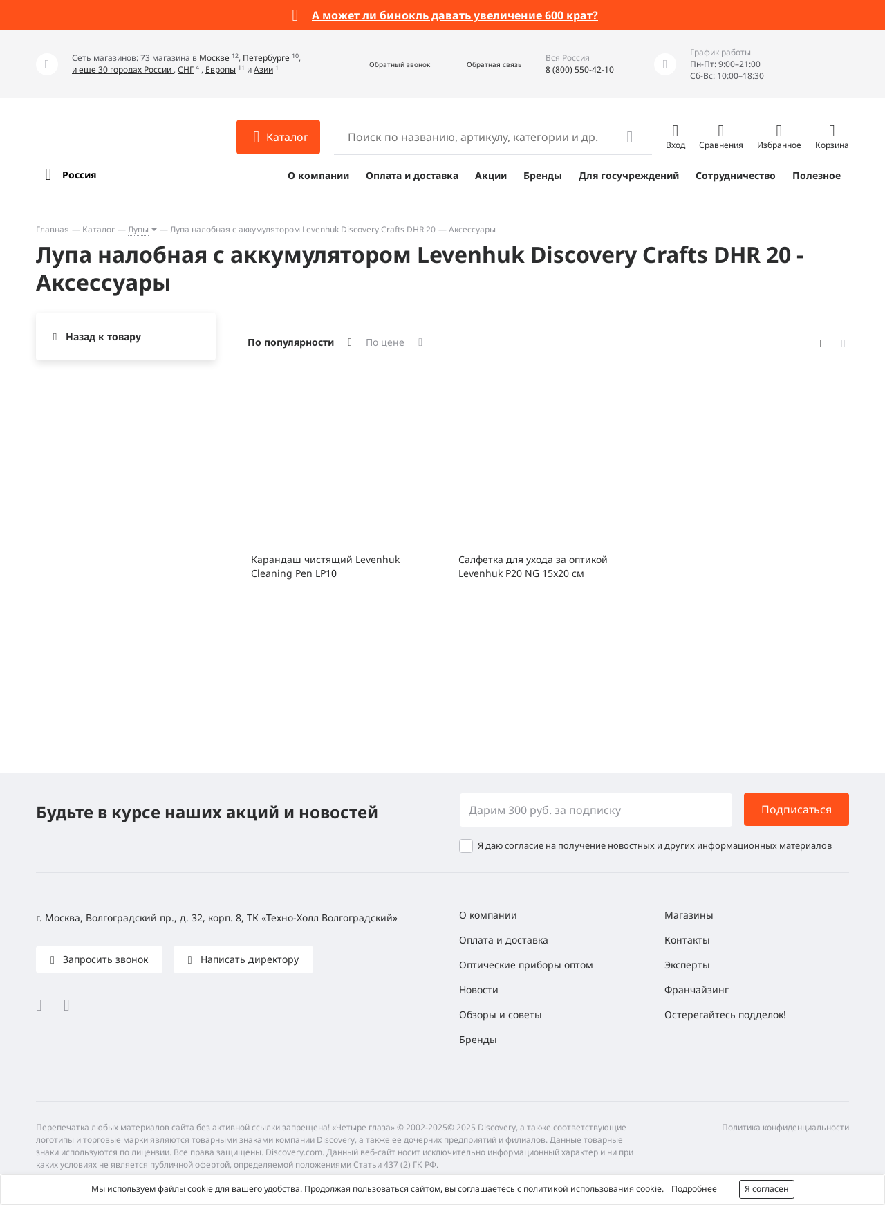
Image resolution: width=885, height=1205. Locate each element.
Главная (52, 229)
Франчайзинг (696, 989)
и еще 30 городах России (123, 69)
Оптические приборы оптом (526, 964)
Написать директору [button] (248, 959)
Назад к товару (103, 336)
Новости (479, 989)
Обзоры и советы (500, 1014)
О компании (318, 175)
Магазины (689, 914)
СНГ (186, 69)
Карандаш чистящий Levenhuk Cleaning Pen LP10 (325, 566)
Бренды (542, 175)
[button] (384, 65)
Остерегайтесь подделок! (725, 1014)
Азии (263, 69)
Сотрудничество (736, 175)
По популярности (291, 342)
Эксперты (687, 964)
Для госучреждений (629, 175)
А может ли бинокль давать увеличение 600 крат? (455, 15)
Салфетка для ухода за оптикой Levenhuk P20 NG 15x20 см (533, 566)
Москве (215, 58)
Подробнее (694, 1189)
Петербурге (267, 58)
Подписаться (796, 809)
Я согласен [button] (767, 1189)
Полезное (816, 175)
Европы (220, 69)
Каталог (98, 229)
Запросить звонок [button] (104, 959)
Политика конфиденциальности (785, 1127)
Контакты (687, 939)
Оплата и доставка (412, 175)
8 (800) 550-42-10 (580, 69)
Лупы (138, 229)
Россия (79, 174)
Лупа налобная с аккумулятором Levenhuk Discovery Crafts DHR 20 (303, 229)
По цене (385, 342)
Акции (491, 175)
